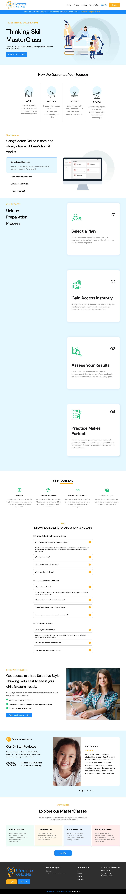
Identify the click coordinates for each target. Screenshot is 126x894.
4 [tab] (87, 791)
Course (76, 5)
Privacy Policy (50, 891)
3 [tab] (85, 791)
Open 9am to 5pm (110, 875)
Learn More (63, 853)
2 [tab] (82, 791)
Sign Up (104, 5)
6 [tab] (93, 791)
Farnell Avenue (105, 870)
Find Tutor (81, 879)
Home (68, 5)
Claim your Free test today (19, 715)
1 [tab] (79, 791)
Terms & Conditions (63, 891)
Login (114, 5)
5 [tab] (90, 791)
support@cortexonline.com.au (56, 873)
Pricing (84, 5)
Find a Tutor (94, 5)
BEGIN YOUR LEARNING (16, 54)
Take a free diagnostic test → (91, 12)
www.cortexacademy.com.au (110, 867)
